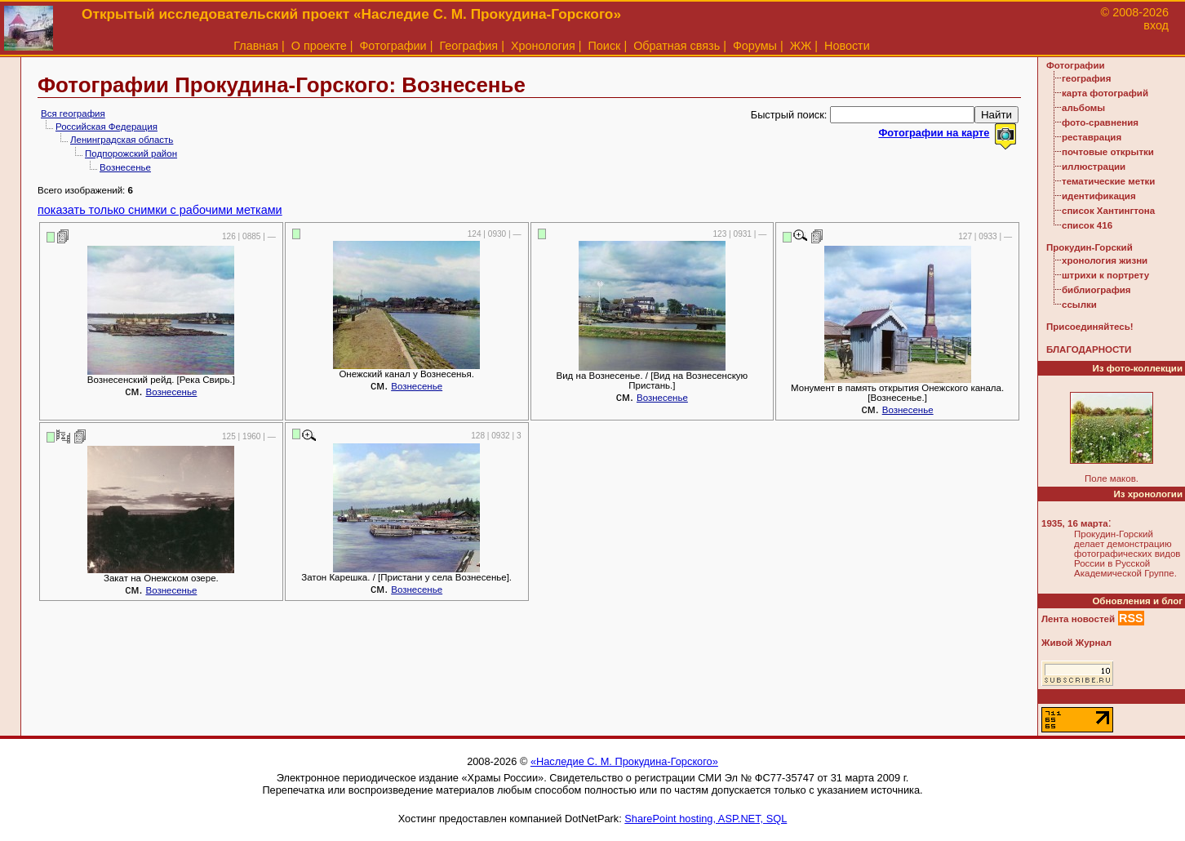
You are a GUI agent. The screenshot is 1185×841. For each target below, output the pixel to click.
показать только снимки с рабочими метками (160, 209)
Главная (255, 45)
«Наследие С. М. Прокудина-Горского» (624, 761)
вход (1156, 25)
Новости (847, 45)
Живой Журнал (1076, 642)
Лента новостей (1078, 619)
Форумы (755, 45)
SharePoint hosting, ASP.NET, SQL (705, 818)
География (468, 45)
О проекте (319, 45)
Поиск (604, 45)
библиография (1096, 290)
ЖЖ (801, 45)
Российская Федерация (106, 126)
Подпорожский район (131, 153)
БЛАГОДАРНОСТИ (1088, 349)
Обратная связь (676, 45)
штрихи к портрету (1105, 275)
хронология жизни (1104, 260)
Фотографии (392, 45)
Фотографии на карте (933, 133)
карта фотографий (1105, 93)
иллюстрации (1093, 166)
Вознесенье (125, 167)
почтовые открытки (1108, 152)
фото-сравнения (1100, 122)
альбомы (1083, 108)
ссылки (1079, 304)
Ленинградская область (121, 140)
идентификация (1099, 196)
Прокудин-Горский (1089, 247)
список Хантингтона (1108, 211)
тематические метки (1108, 181)
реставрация (1091, 137)
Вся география (73, 113)
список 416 (1087, 225)
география (1086, 78)
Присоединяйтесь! (1090, 327)
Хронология (543, 45)
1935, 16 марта (1074, 523)
